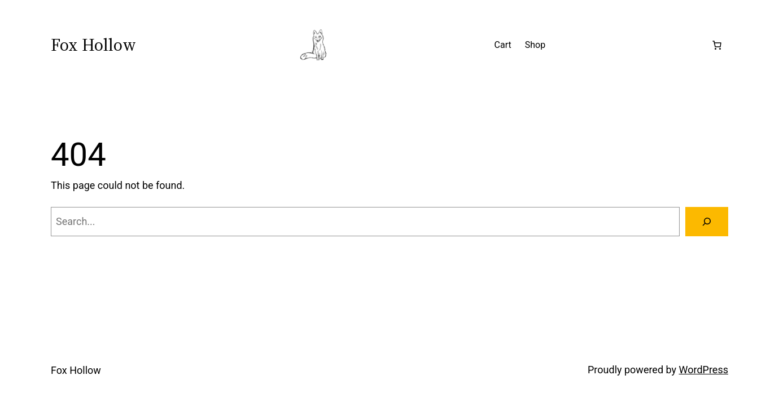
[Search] (706, 221)
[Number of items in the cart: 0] (717, 45)
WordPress (703, 370)
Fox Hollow (93, 44)
